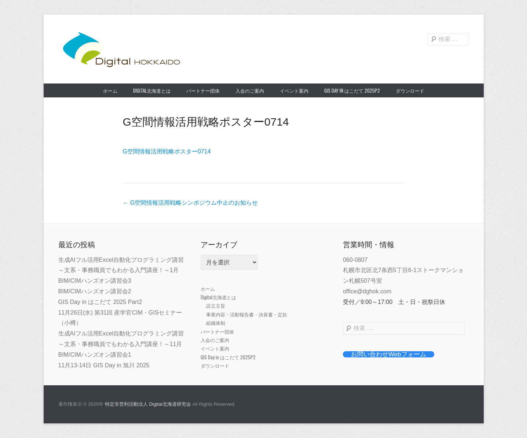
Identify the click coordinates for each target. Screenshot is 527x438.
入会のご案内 (249, 90)
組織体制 (215, 322)
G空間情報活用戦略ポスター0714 (206, 122)
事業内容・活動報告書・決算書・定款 (246, 314)
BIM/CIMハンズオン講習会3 (94, 281)
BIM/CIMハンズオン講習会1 (94, 355)
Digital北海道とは (152, 90)
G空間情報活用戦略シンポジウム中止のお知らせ (190, 203)
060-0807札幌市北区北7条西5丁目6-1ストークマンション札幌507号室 (403, 270)
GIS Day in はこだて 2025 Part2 (100, 302)
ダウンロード (410, 90)
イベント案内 (294, 90)
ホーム (110, 90)
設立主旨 (215, 305)
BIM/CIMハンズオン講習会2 (94, 291)
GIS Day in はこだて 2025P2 (352, 90)
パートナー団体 (203, 90)
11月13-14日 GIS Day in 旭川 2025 (104, 365)
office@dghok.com (367, 291)
